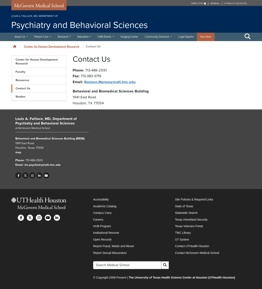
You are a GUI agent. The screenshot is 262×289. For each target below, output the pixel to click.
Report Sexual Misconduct (109, 252)
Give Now (205, 36)
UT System (182, 239)
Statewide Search (186, 212)
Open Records (102, 239)
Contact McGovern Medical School (197, 252)
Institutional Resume (106, 232)
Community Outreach (157, 36)
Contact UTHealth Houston (192, 246)
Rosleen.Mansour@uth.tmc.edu (110, 82)
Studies (20, 96)
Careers (98, 219)
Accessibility (101, 199)
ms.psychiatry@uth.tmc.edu (42, 165)
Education (83, 36)
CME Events (105, 36)
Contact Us (23, 88)
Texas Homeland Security (191, 219)
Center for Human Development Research (51, 46)
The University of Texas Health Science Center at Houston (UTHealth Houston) (182, 277)
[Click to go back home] (14, 46)
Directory (198, 3)
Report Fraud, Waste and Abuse (113, 246)
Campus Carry (102, 212)
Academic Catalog (104, 206)
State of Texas (184, 206)
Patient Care (41, 36)
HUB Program (102, 226)
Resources (22, 80)
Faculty (20, 72)
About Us (20, 36)
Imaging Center (129, 36)
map (18, 152)
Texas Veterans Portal (189, 226)
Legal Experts (186, 36)
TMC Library (183, 232)
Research (63, 36)
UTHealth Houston (235, 3)
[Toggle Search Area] (248, 37)
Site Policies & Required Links (194, 199)
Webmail (215, 3)
